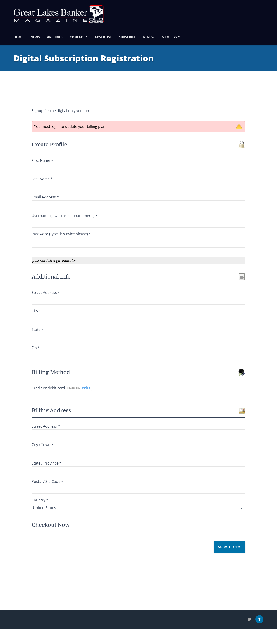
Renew (149, 37)
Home (18, 37)
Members (169, 37)
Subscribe (127, 37)
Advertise (103, 37)
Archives (55, 37)
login (55, 126)
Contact (77, 37)
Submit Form (229, 547)
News (35, 37)
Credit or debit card (48, 388)
